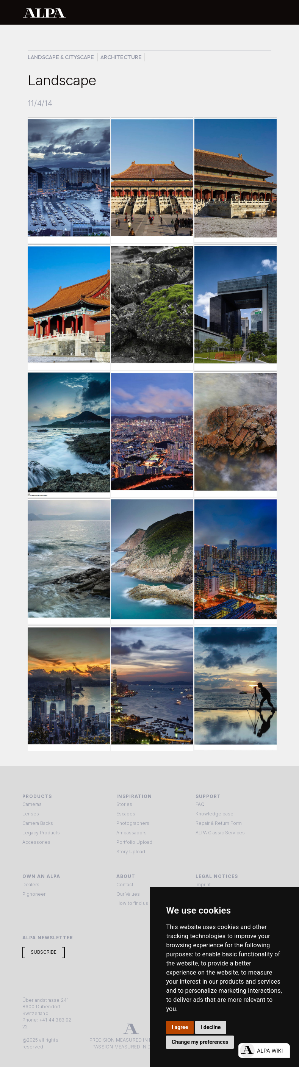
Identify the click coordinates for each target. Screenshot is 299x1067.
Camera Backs (37, 823)
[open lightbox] (69, 180)
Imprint (203, 884)
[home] (125, 12)
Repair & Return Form (219, 823)
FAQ (200, 804)
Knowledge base (214, 814)
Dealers (30, 884)
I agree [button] (180, 1027)
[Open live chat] (264, 1050)
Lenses (30, 814)
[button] (269, 12)
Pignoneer (33, 894)
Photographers (132, 823)
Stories (124, 804)
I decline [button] (210, 1027)
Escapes (125, 814)
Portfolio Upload (134, 842)
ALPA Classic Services (220, 832)
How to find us (132, 903)
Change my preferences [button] (200, 1042)
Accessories (36, 842)
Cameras (32, 804)
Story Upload (130, 851)
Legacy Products (41, 832)
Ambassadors (131, 832)
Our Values (128, 894)
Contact (124, 884)
